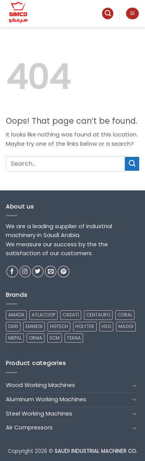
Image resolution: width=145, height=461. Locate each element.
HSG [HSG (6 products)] (106, 326)
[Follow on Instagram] (25, 272)
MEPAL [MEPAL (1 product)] (15, 338)
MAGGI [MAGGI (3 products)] (125, 326)
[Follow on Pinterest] (63, 272)
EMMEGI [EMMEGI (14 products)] (34, 326)
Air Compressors (29, 427)
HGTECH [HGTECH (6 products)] (59, 326)
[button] (107, 13)
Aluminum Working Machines (46, 399)
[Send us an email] (50, 272)
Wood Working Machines (40, 385)
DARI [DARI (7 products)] (13, 326)
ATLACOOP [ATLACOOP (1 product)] (43, 315)
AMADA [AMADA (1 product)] (16, 315)
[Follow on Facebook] (12, 272)
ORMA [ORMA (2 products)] (35, 338)
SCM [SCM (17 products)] (54, 338)
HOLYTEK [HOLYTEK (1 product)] (84, 326)
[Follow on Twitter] (38, 272)
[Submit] (132, 164)
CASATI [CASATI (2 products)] (71, 315)
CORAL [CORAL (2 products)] (125, 315)
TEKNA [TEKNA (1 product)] (74, 338)
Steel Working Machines (39, 413)
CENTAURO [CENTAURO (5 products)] (98, 315)
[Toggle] (134, 385)
